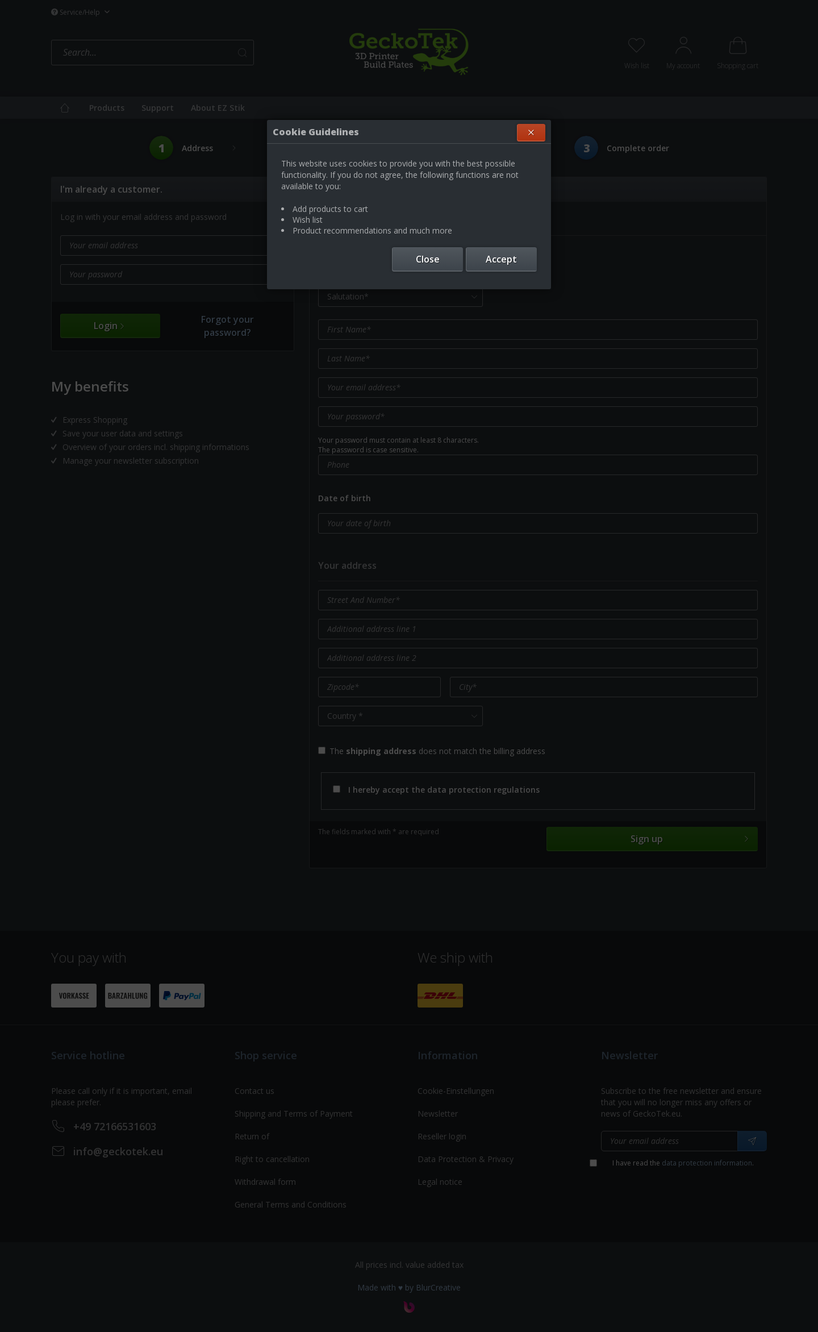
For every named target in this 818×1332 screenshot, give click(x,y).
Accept (501, 259)
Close (428, 259)
